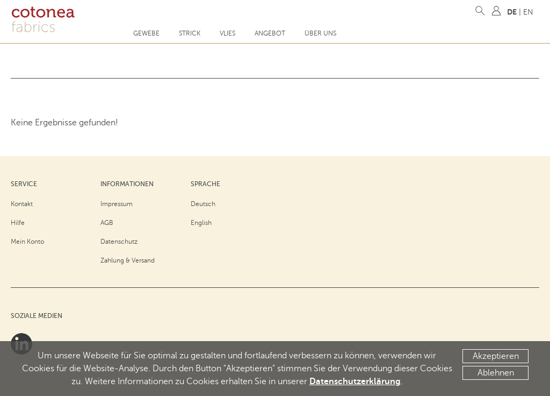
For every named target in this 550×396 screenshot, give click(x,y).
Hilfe (18, 223)
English (201, 223)
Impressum (116, 204)
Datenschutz (119, 241)
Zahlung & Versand (127, 260)
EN (528, 12)
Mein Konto (27, 241)
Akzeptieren (496, 356)
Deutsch (203, 204)
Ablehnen (495, 373)
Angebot (270, 33)
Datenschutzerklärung (355, 381)
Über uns (320, 33)
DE (512, 12)
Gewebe (146, 33)
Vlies (227, 33)
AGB (106, 223)
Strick (189, 33)
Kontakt (22, 204)
